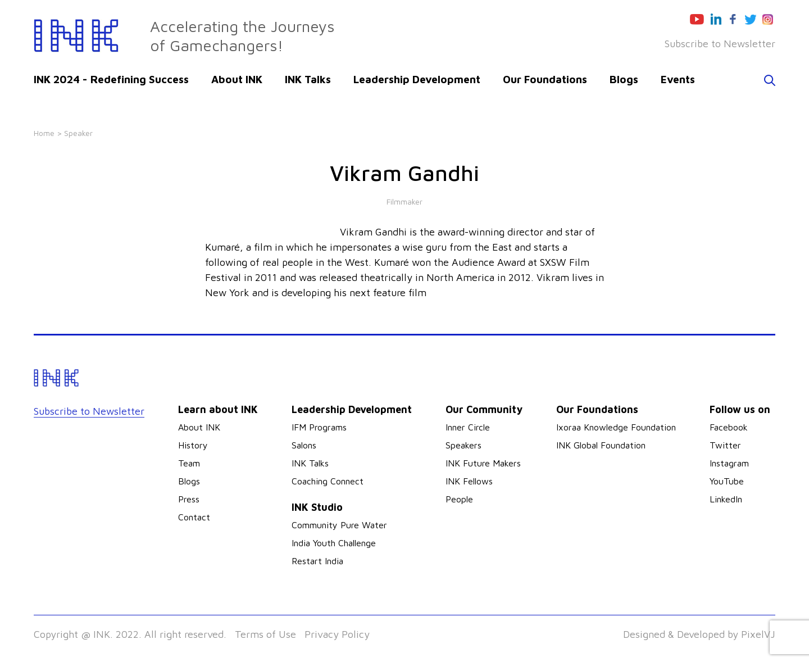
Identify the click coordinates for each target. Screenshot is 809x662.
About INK (236, 79)
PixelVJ (758, 634)
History (193, 445)
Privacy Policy (337, 634)
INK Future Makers (483, 463)
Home (44, 133)
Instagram (729, 463)
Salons (304, 445)
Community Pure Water (339, 525)
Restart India (317, 561)
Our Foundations (545, 79)
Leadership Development (416, 79)
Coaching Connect (327, 481)
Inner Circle (468, 427)
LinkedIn (726, 499)
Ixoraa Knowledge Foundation (616, 427)
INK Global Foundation (601, 445)
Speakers (463, 445)
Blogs (624, 79)
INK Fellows (469, 481)
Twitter (725, 445)
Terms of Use (265, 634)
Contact (194, 517)
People (459, 499)
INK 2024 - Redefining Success (111, 79)
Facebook (729, 427)
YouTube (727, 481)
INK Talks (308, 79)
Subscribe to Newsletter (720, 43)
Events (678, 79)
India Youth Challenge (334, 543)
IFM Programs (319, 427)
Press (188, 499)
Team (189, 463)
